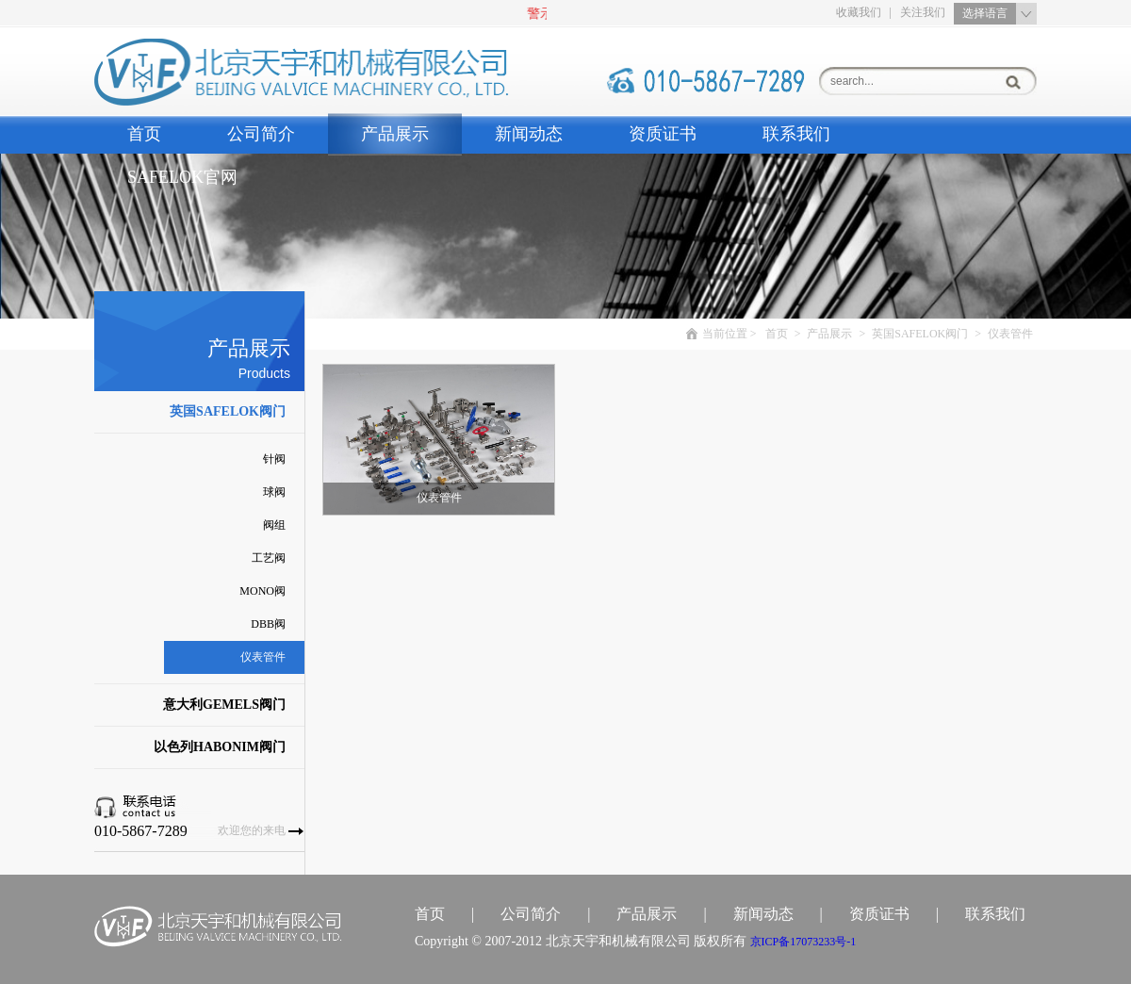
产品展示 (395, 133)
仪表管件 (263, 657)
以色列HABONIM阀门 (220, 747)
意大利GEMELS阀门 (224, 704)
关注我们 (922, 12)
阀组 (274, 525)
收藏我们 (858, 12)
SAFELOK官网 (182, 177)
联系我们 (796, 133)
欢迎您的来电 (252, 830)
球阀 (274, 492)
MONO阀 (262, 591)
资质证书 (663, 133)
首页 (144, 133)
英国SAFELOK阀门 (228, 411)
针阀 (274, 459)
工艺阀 (269, 558)
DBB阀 (268, 624)
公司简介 (261, 133)
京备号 (803, 941)
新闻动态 (529, 133)
